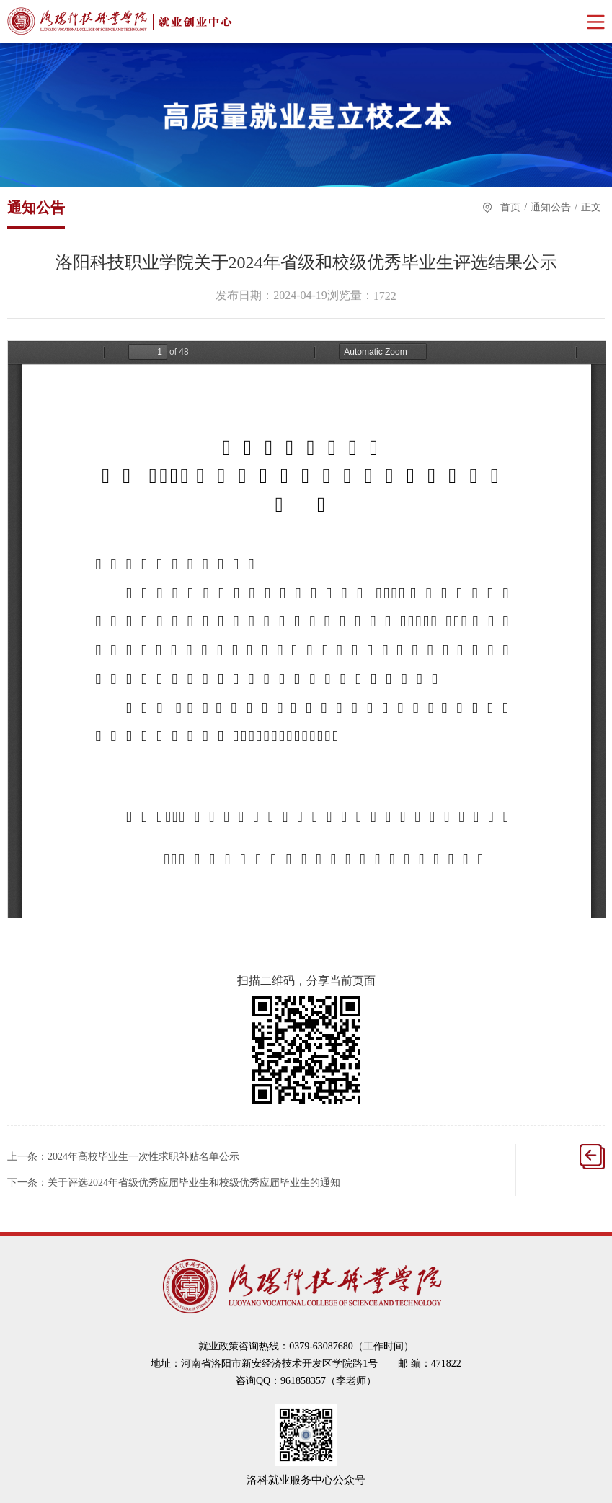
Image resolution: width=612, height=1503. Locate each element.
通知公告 (551, 207)
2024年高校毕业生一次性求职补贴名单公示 (143, 1156)
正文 (591, 207)
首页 (510, 207)
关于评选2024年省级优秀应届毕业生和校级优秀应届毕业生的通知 (194, 1182)
